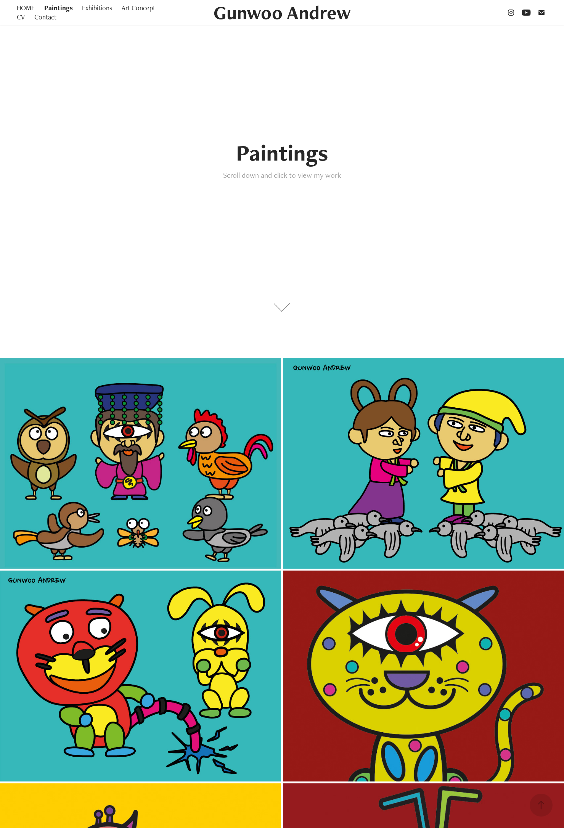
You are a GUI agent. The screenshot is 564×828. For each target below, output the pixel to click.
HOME (26, 7)
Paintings (58, 7)
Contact (45, 17)
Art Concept (138, 7)
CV (21, 17)
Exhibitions (97, 7)
